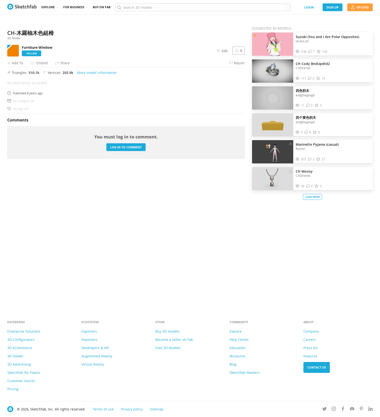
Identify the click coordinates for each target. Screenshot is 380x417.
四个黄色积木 (306, 117)
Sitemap (156, 409)
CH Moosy (304, 171)
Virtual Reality (92, 364)
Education (238, 347)
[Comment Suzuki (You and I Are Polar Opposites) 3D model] (312, 51)
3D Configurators (21, 339)
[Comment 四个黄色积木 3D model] (308, 132)
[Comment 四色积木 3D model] (309, 105)
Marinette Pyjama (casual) (317, 144)
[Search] (203, 7)
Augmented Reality (96, 356)
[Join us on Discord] (352, 409)
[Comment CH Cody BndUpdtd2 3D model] (311, 78)
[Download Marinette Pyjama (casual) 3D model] (290, 143)
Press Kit (310, 347)
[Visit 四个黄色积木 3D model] (272, 124)
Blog (233, 364)
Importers (89, 339)
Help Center (239, 339)
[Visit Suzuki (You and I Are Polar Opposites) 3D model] (272, 44)
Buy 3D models (167, 331)
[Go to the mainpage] (22, 7)
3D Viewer (15, 356)
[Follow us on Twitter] (324, 409)
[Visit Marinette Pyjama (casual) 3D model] (272, 151)
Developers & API (95, 347)
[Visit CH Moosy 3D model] (272, 178)
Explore (48, 7)
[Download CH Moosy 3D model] (290, 170)
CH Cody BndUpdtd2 (313, 63)
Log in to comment (126, 280)
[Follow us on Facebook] (343, 409)
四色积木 (302, 90)
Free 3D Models (168, 347)
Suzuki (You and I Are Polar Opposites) (327, 36)
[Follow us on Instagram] (334, 409)
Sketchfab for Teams (23, 372)
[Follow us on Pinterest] (361, 409)
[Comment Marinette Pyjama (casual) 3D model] (311, 159)
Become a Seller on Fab (174, 339)
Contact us (316, 367)
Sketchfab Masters (245, 372)
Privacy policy (132, 409)
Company (311, 331)
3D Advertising (19, 364)
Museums (237, 356)
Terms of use (103, 409)
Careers (309, 339)
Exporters (89, 331)
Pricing (12, 389)
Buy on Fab (102, 7)
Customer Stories (21, 380)
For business (73, 7)
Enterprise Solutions (23, 331)
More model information (97, 205)
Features (310, 356)
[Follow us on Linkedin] (370, 409)
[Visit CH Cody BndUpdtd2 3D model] (272, 71)
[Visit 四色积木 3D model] (272, 98)
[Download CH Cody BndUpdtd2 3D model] (290, 62)
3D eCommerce (19, 347)
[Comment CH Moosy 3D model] (309, 186)
